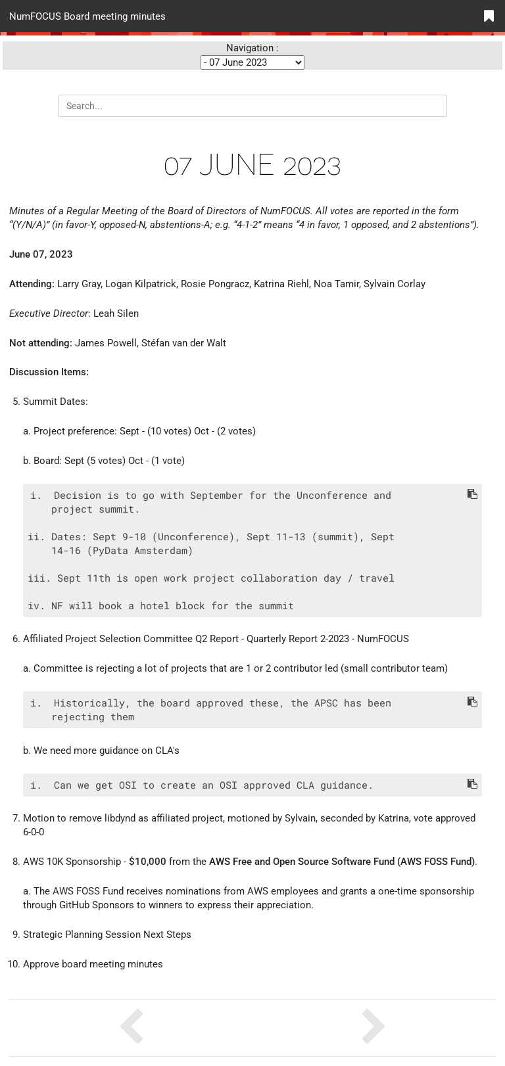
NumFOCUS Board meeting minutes (87, 16)
